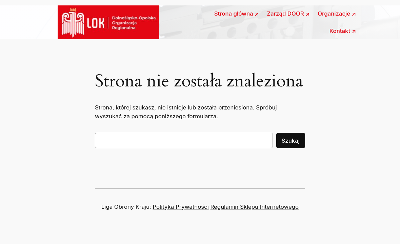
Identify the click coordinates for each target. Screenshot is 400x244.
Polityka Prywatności (180, 206)
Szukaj (291, 140)
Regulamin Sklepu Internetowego (255, 206)
